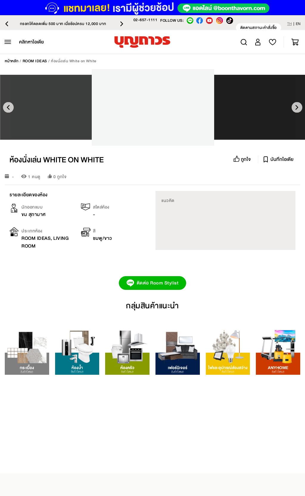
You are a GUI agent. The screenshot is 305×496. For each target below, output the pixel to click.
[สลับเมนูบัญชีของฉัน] (258, 42)
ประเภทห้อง (31, 230)
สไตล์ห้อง (101, 207)
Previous (6, 23)
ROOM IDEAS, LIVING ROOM (45, 242)
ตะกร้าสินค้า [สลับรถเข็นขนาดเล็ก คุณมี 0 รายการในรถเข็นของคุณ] (295, 42)
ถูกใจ (61, 176)
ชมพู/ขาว (102, 238)
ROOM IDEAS (35, 61)
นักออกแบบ (32, 207)
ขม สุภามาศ (33, 214)
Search (243, 42)
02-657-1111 (145, 20)
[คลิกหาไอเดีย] (31, 42)
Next (121, 23)
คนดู (36, 176)
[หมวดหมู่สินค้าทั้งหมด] (7, 42)
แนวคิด (168, 200)
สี (94, 230)
